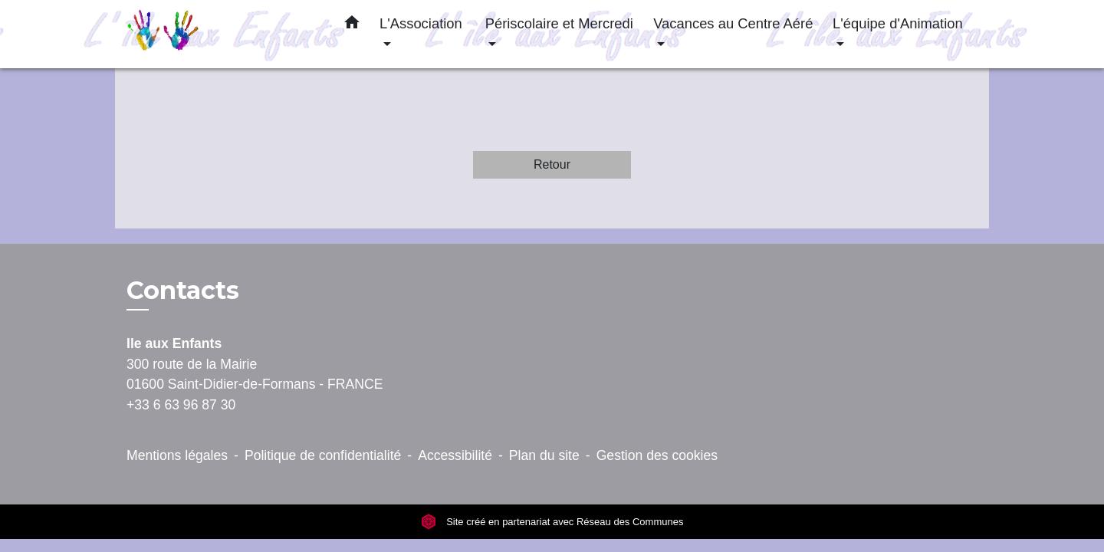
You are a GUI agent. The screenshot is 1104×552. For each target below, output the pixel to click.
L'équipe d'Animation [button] (898, 23)
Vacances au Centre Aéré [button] (733, 23)
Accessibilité (455, 455)
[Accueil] (222, 34)
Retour (552, 164)
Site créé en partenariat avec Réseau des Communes (552, 521)
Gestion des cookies (657, 455)
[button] (351, 25)
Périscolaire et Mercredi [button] (559, 23)
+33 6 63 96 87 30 (181, 404)
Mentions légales (177, 455)
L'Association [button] (421, 23)
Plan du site (544, 455)
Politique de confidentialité (323, 455)
